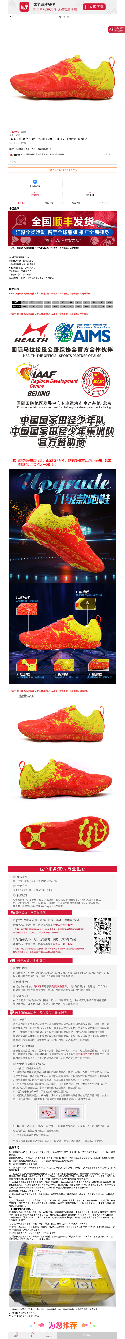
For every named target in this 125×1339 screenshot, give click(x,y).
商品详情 (49, 203)
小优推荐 (21, 203)
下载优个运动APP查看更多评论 (62, 170)
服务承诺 (76, 203)
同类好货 (103, 203)
